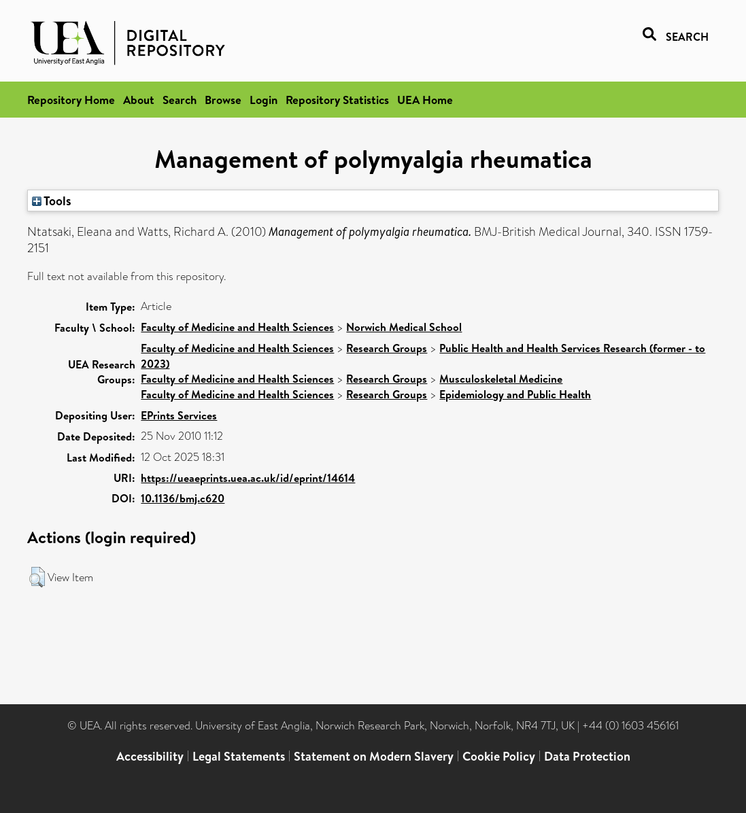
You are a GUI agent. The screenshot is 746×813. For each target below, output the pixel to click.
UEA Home (425, 99)
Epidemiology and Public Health (515, 394)
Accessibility (150, 756)
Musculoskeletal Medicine (500, 378)
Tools (51, 200)
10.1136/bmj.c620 (182, 498)
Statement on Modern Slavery (374, 756)
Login (263, 99)
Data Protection (587, 756)
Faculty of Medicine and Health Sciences (237, 326)
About (138, 99)
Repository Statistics (337, 99)
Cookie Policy (498, 756)
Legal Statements (238, 756)
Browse (223, 99)
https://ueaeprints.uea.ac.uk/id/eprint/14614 (248, 477)
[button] (37, 577)
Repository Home (71, 99)
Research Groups (386, 348)
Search (180, 99)
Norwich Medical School (404, 326)
